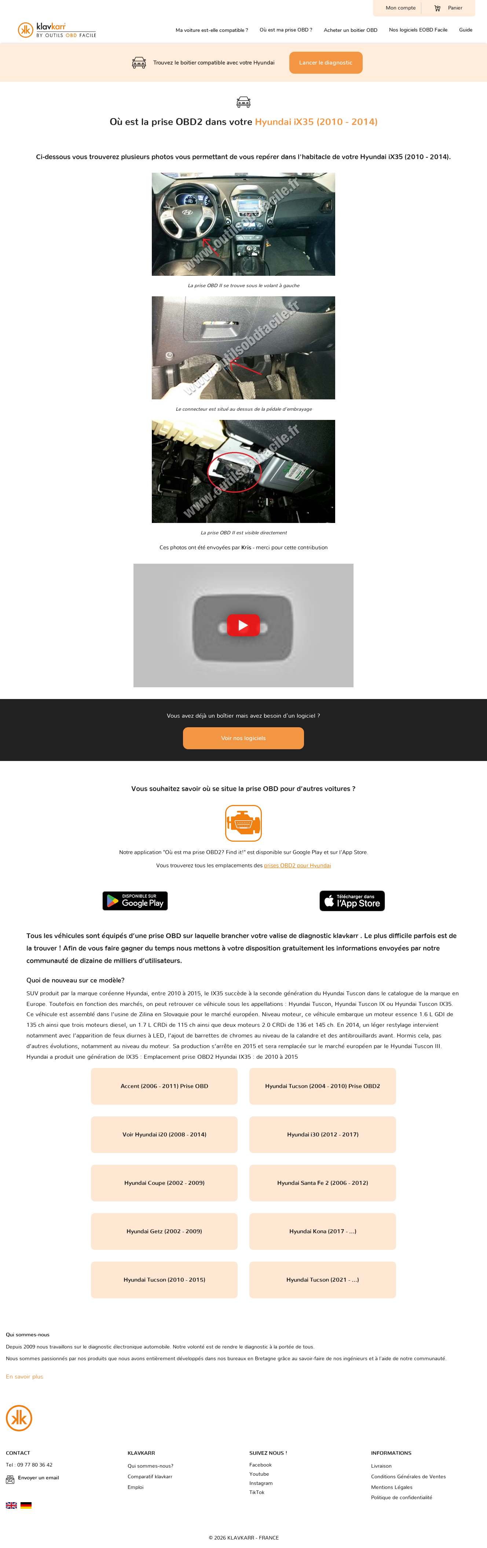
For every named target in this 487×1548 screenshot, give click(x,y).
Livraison (381, 1466)
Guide (465, 29)
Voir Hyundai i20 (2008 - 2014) (164, 1135)
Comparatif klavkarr (150, 1476)
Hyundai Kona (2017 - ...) (322, 1231)
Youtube (259, 1474)
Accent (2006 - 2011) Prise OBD (164, 1086)
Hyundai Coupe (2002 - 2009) (164, 1183)
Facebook (260, 1465)
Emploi (135, 1487)
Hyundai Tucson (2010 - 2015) (164, 1280)
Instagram (261, 1483)
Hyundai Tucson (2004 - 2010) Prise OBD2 (322, 1086)
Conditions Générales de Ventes (408, 1476)
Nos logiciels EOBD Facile (418, 29)
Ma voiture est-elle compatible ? (212, 30)
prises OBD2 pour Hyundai (297, 865)
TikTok (256, 1492)
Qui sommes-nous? (150, 1466)
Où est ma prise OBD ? (286, 29)
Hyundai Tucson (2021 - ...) (322, 1280)
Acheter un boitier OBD (350, 30)
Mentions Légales (392, 1487)
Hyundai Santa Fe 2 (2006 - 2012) (322, 1183)
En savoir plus (24, 1377)
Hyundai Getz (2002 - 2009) (164, 1231)
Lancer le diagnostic (325, 63)
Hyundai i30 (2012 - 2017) (323, 1135)
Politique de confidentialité (401, 1497)
